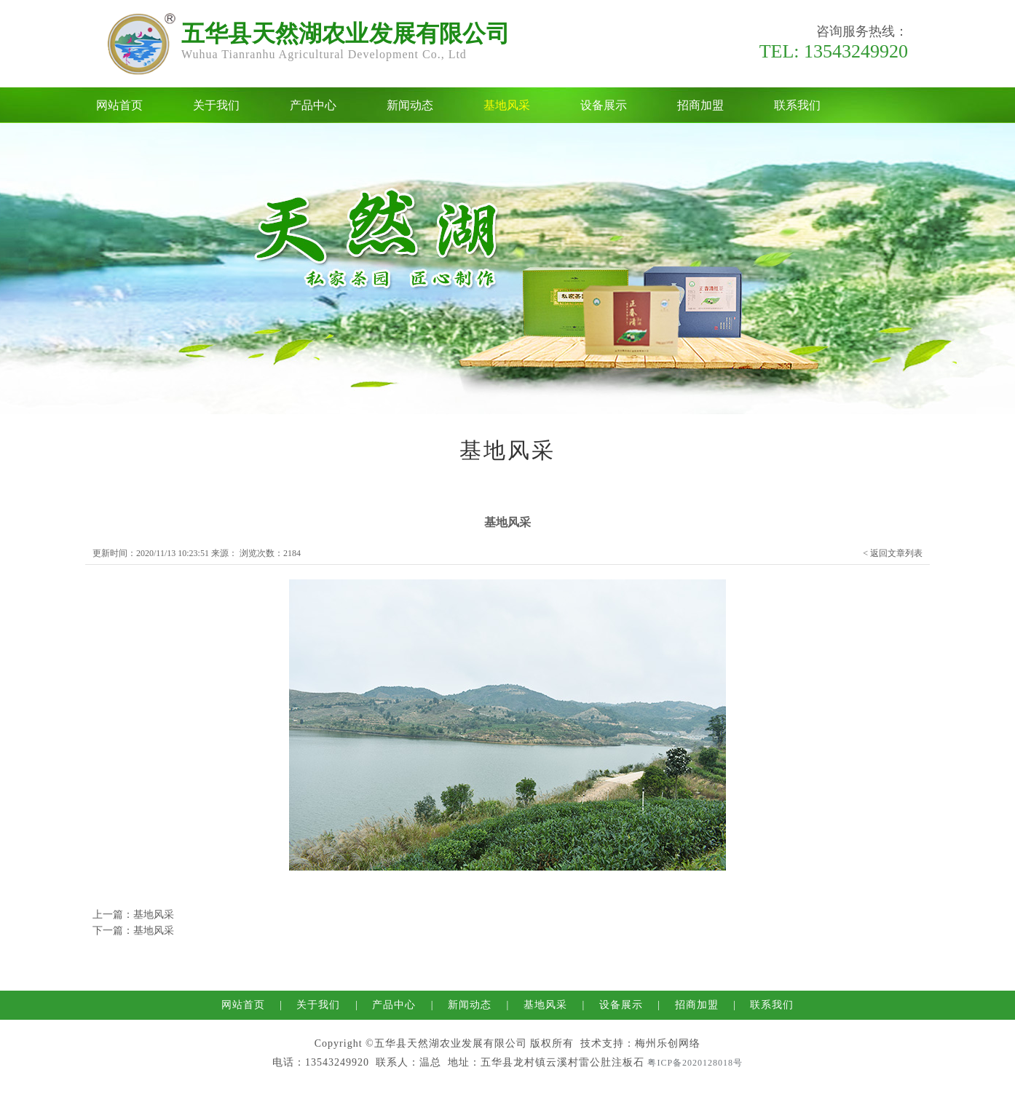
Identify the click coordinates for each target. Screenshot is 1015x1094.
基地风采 (506, 105)
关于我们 (216, 105)
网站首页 (119, 105)
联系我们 (797, 105)
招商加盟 (700, 105)
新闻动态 (410, 105)
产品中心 (313, 105)
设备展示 (603, 105)
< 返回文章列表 (893, 553)
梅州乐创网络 (667, 1043)
